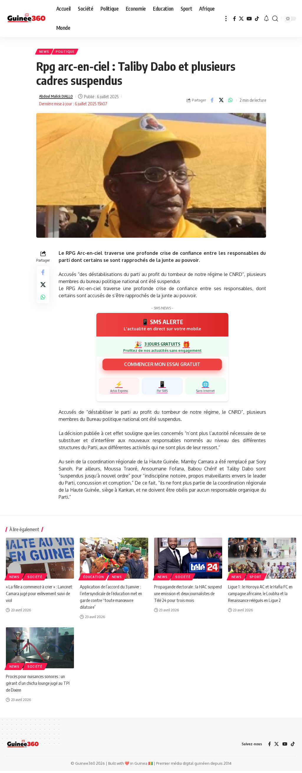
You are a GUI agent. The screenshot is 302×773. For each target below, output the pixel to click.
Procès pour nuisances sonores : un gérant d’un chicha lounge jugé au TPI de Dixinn (38, 685)
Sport (256, 579)
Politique (69, 52)
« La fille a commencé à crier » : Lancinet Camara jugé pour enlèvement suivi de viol (33, 595)
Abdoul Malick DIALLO (60, 98)
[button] (226, 18)
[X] (241, 18)
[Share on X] (221, 102)
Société (34, 579)
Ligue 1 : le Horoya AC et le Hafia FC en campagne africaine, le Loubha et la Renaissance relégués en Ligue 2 (260, 595)
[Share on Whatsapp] (230, 102)
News (45, 52)
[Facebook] (234, 18)
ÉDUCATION (93, 579)
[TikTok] (256, 18)
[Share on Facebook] (212, 102)
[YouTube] (249, 18)
